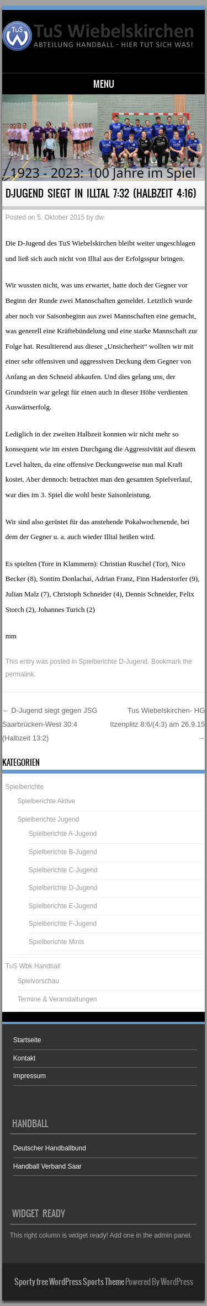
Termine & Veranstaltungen (57, 999)
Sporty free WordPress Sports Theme (69, 1282)
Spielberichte (25, 787)
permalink (20, 674)
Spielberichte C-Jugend (63, 870)
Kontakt (24, 1058)
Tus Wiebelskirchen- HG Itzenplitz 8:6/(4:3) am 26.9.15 (157, 724)
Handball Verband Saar (47, 1166)
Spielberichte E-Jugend (63, 906)
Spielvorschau (38, 981)
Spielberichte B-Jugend (63, 852)
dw (99, 217)
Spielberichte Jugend (48, 819)
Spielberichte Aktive (46, 801)
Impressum (29, 1076)
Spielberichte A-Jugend (63, 834)
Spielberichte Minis (56, 942)
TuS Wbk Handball (33, 966)
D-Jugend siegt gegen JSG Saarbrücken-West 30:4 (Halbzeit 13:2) (50, 724)
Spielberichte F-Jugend (63, 923)
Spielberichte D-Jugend (112, 661)
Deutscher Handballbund (49, 1148)
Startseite (27, 1040)
